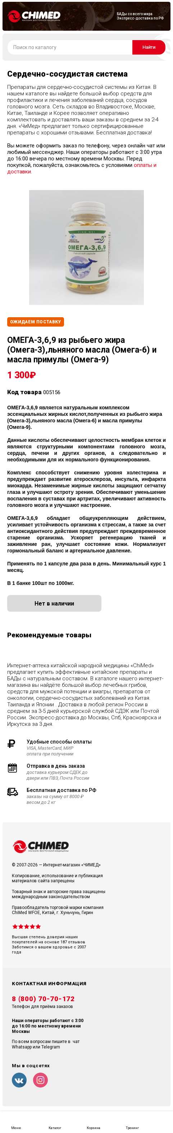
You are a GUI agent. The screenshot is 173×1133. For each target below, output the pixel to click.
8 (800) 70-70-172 (43, 999)
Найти (148, 47)
